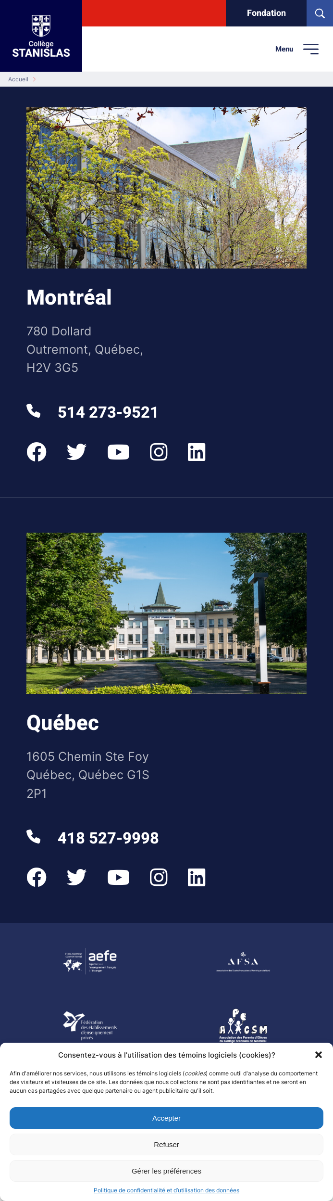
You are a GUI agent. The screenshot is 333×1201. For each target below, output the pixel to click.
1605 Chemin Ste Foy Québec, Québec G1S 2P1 (87, 774)
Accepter (166, 1118)
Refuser (166, 1144)
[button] (318, 1055)
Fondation (266, 13)
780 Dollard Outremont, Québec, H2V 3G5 (84, 349)
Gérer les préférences (166, 1171)
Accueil (18, 79)
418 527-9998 (92, 838)
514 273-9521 (92, 412)
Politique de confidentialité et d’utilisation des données (166, 1190)
